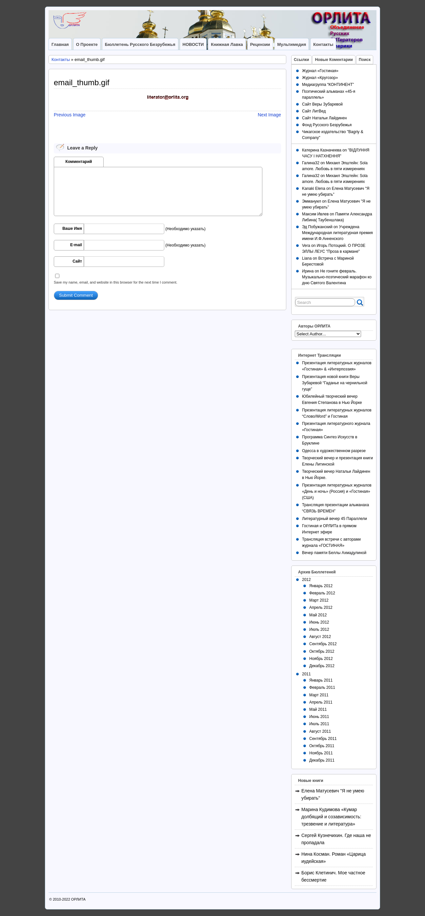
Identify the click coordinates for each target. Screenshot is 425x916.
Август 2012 (320, 636)
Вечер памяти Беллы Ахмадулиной (334, 552)
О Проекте (87, 44)
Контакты (323, 44)
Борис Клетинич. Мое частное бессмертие (333, 876)
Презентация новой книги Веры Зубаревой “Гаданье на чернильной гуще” (334, 382)
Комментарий (79, 161)
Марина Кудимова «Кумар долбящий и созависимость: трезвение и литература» (331, 816)
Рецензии (260, 44)
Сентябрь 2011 (323, 738)
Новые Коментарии (334, 59)
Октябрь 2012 (321, 651)
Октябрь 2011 (321, 746)
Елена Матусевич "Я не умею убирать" (332, 794)
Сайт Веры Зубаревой (322, 104)
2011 (306, 674)
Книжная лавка (227, 44)
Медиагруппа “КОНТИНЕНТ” (328, 84)
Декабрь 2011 (321, 760)
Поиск (365, 59)
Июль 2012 (319, 629)
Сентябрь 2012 (323, 644)
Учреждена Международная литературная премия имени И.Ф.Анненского (337, 233)
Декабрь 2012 (321, 666)
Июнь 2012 (319, 622)
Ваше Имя (72, 228)
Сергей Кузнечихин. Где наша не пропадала (336, 839)
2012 (306, 579)
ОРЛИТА (78, 899)
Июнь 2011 (319, 716)
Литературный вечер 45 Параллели (334, 518)
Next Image (269, 114)
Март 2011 (319, 695)
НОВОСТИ (193, 44)
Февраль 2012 (322, 593)
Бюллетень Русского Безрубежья (140, 44)
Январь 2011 (321, 680)
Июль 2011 (319, 724)
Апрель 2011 (321, 702)
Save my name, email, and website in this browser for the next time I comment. (115, 282)
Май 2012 (318, 615)
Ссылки (301, 59)
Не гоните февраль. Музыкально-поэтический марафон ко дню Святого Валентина (337, 277)
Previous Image (70, 114)
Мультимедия (291, 44)
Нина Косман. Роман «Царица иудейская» (333, 857)
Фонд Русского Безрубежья (327, 125)
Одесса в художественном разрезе (334, 450)
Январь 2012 (321, 586)
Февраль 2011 (322, 687)
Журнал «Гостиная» (320, 71)
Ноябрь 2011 (321, 753)
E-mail (76, 245)
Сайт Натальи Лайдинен (324, 118)
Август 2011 (320, 731)
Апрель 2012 (321, 607)
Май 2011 (318, 709)
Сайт (77, 261)
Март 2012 (319, 600)
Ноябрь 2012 (321, 658)
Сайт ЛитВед (314, 111)
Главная (60, 44)
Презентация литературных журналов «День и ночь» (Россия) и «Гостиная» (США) (337, 491)
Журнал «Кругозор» (320, 77)
